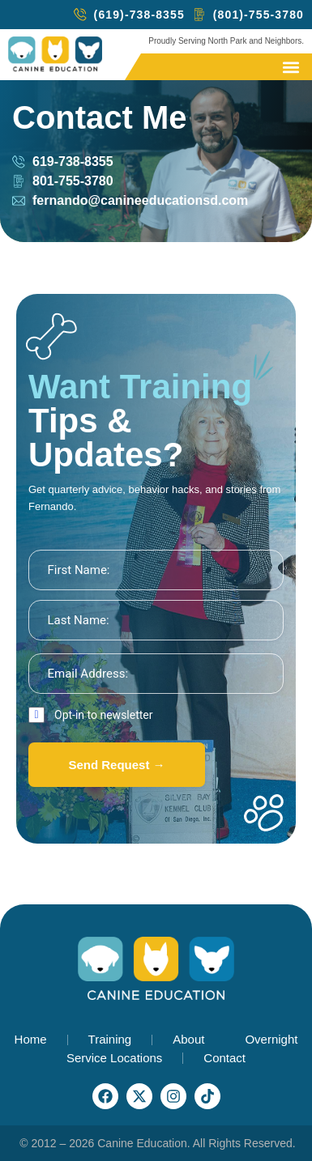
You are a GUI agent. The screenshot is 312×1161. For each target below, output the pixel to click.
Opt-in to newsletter (103, 714)
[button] (290, 66)
